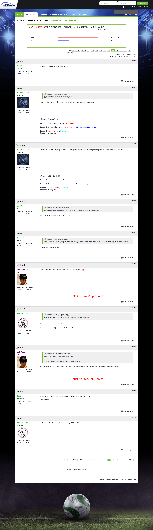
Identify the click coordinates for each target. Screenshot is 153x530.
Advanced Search (130, 15)
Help (139, 7)
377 (125, 50)
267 (92, 50)
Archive (101, 480)
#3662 (134, 87)
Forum (19, 14)
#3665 (134, 232)
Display (132, 56)
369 (121, 50)
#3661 (134, 60)
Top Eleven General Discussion (38, 21)
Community (45, 14)
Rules (85, 14)
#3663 (134, 144)
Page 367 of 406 (74, 50)
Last (69, 52)
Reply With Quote (128, 81)
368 (117, 50)
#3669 (134, 390)
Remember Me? (130, 7)
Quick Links (70, 14)
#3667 (134, 308)
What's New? (31, 14)
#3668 (134, 346)
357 (100, 50)
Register (145, 7)
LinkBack (112, 56)
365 (104, 50)
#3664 (134, 201)
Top (134, 480)
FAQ (79, 14)
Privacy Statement (111, 480)
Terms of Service (126, 480)
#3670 (134, 417)
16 (111, 40)
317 (96, 50)
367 (113, 50)
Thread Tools (123, 56)
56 (111, 37)
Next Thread (82, 469)
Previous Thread (72, 469)
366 (108, 50)
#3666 (134, 264)
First (83, 50)
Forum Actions (57, 14)
